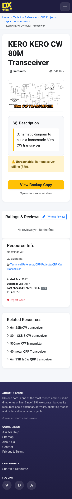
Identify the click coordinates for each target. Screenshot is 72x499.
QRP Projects (48, 17)
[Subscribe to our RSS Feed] (31, 485)
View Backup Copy (36, 185)
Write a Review (53, 216)
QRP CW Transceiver (18, 21)
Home (5, 17)
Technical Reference (25, 17)
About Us (8, 442)
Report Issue (16, 300)
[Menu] (65, 6)
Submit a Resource (15, 469)
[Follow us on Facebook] (19, 485)
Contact (7, 447)
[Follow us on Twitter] (7, 485)
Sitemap (8, 437)
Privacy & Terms (13, 452)
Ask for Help (10, 432)
